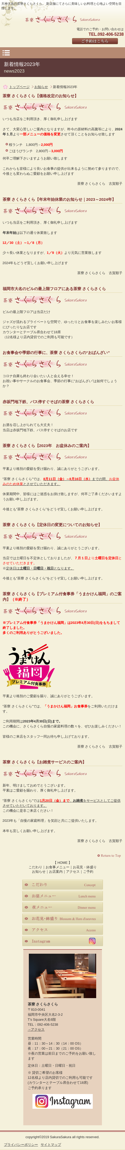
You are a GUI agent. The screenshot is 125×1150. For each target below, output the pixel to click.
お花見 (63, 918)
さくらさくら (62, 18)
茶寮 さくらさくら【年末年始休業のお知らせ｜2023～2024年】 (59, 199)
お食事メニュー (57, 867)
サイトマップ (51, 1145)
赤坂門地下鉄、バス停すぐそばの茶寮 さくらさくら (48, 401)
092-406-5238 (47, 1024)
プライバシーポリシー (21, 1145)
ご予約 (88, 872)
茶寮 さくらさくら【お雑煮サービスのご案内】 (44, 762)
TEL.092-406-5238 (106, 34)
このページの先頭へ (109, 856)
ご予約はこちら (95, 41)
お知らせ (41, 87)
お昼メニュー (63, 896)
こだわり (35, 867)
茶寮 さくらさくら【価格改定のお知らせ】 (40, 96)
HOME (62, 863)
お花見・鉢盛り (85, 867)
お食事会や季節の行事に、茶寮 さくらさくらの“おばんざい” (56, 352)
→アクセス (36, 1029)
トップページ (19, 87)
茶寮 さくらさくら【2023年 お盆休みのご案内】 (47, 445)
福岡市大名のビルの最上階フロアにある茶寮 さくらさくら (54, 288)
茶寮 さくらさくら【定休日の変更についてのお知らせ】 (52, 524)
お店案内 (56, 872)
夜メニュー (63, 907)
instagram (63, 941)
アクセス (73, 872)
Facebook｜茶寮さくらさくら (52, 1115)
